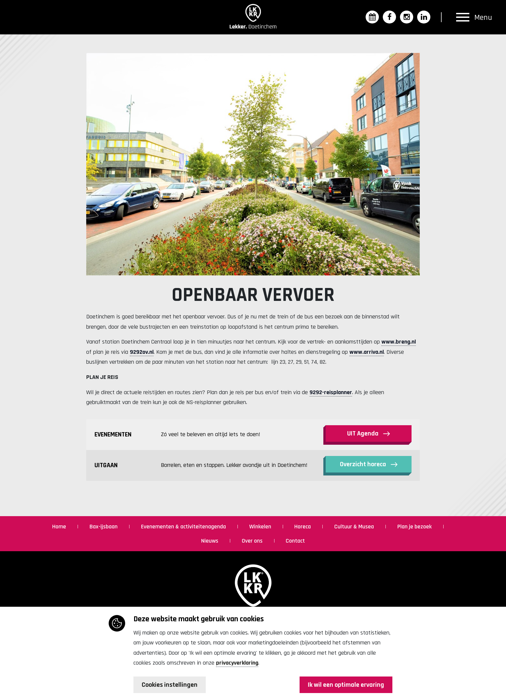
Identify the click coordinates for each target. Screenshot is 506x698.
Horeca (303, 526)
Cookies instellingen (170, 684)
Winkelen (260, 526)
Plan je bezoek (415, 526)
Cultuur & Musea (354, 526)
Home (59, 526)
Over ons (253, 541)
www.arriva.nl (366, 352)
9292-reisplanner (330, 392)
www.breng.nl (398, 342)
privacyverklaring (237, 663)
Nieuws (210, 541)
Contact (295, 541)
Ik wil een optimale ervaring (346, 684)
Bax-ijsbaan (104, 526)
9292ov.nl (142, 352)
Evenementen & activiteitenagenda (184, 526)
